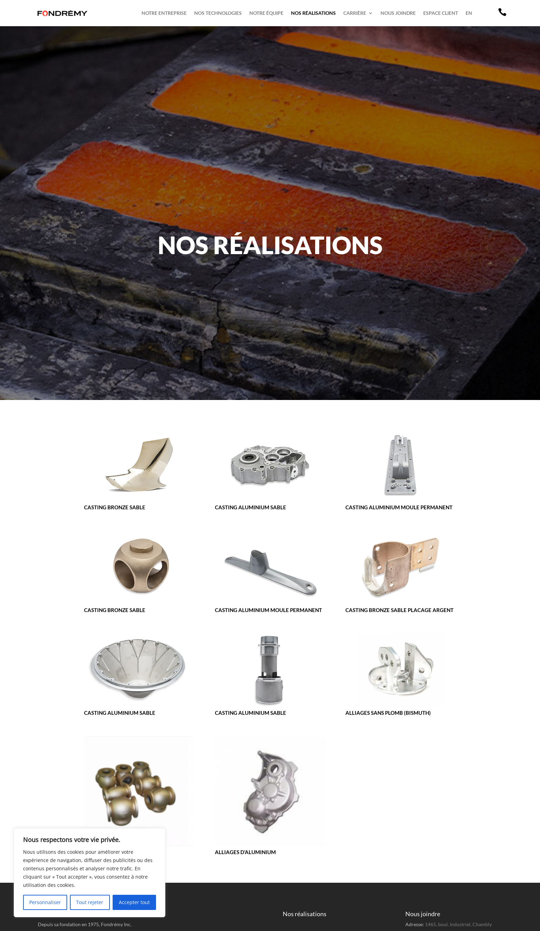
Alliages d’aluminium (245, 852)
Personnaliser (45, 902)
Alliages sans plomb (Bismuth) (388, 713)
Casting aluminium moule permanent (399, 507)
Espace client (440, 13)
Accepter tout (134, 902)
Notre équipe (266, 13)
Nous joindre (398, 13)
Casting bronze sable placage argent (399, 610)
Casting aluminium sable (250, 507)
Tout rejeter (89, 902)
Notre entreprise (164, 13)
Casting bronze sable (114, 507)
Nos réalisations (313, 13)
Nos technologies (218, 13)
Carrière (354, 13)
